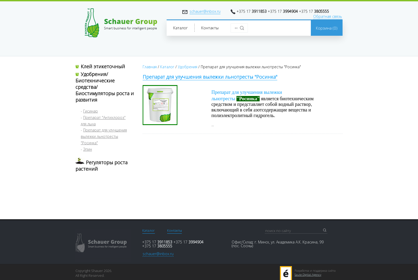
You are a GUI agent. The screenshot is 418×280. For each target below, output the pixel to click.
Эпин (87, 149)
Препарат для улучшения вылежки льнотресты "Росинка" (104, 136)
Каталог (167, 66)
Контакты (174, 230)
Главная (150, 66)
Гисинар (90, 111)
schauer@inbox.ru (205, 11)
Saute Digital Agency (308, 275)
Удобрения (187, 66)
